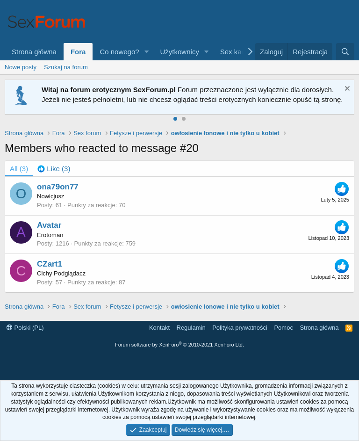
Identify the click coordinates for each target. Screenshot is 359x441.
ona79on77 (58, 186)
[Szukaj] (345, 51)
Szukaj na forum (66, 67)
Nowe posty (20, 67)
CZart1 (49, 264)
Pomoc (283, 327)
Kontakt (159, 327)
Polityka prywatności (239, 327)
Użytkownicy (179, 52)
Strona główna (34, 52)
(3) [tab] (19, 169)
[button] (146, 51)
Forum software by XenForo (179, 344)
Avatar (49, 225)
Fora (78, 52)
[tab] (54, 168)
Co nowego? (119, 52)
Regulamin (191, 327)
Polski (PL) (25, 327)
